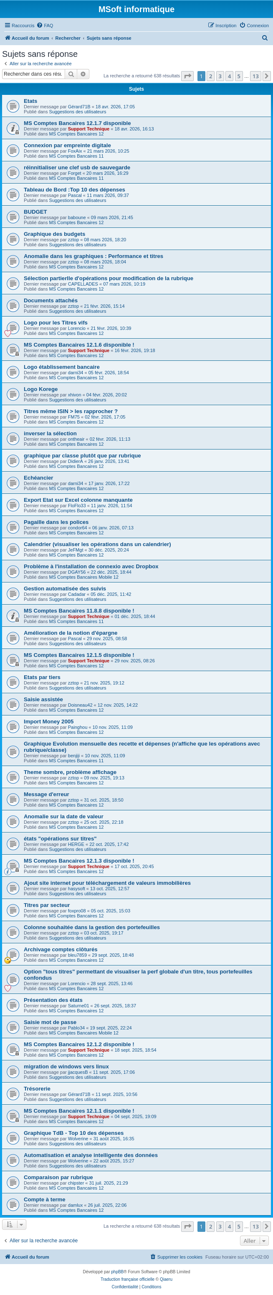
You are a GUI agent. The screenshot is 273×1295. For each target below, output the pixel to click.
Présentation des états (53, 1000)
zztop (73, 239)
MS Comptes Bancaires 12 (76, 133)
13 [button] (256, 76)
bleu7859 (77, 955)
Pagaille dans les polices (56, 522)
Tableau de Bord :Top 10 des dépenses (74, 189)
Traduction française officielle (127, 1279)
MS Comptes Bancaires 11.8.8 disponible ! (79, 611)
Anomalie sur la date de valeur (64, 816)
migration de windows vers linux (66, 1066)
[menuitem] (44, 25)
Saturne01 (78, 1005)
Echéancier (38, 478)
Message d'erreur (46, 794)
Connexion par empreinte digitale (67, 145)
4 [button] (229, 76)
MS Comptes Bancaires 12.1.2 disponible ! (79, 1044)
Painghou (78, 727)
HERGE (76, 844)
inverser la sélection (50, 433)
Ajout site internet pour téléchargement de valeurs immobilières (107, 883)
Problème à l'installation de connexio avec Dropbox (91, 566)
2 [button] (210, 76)
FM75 (74, 416)
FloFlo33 (77, 505)
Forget (74, 173)
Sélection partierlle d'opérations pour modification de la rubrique (108, 278)
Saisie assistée (43, 699)
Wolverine (78, 1138)
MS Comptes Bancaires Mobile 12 (84, 577)
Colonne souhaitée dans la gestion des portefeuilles (92, 927)
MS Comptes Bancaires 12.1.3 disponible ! (79, 861)
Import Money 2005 (48, 721)
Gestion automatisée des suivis (65, 588)
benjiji (74, 755)
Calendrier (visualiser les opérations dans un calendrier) (97, 544)
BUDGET (35, 212)
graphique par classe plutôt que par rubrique (82, 455)
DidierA (75, 461)
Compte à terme (45, 1199)
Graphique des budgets (54, 234)
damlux (75, 1205)
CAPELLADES (83, 283)
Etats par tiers (42, 677)
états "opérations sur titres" (60, 838)
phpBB (117, 1271)
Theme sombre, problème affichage (70, 772)
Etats (30, 101)
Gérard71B (79, 106)
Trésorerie (37, 1089)
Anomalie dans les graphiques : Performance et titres (93, 256)
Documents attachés (51, 300)
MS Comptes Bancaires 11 (76, 155)
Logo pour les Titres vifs (56, 322)
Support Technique (88, 128)
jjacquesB (78, 1072)
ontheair (76, 439)
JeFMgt (75, 549)
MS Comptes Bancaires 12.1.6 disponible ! (79, 345)
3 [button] (220, 76)
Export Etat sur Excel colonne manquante (78, 500)
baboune (77, 217)
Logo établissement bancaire (62, 367)
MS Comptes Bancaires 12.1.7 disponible (77, 123)
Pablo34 (76, 1027)
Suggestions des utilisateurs (77, 111)
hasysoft (76, 888)
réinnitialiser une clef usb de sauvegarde (77, 167)
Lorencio (77, 328)
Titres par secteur (47, 905)
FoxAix (75, 150)
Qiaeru (166, 1279)
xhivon (74, 394)
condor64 (77, 527)
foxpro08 (77, 910)
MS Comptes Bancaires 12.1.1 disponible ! (79, 1111)
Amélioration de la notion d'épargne (70, 633)
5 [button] (239, 76)
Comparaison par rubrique (58, 1177)
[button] (187, 76)
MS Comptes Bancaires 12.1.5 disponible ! (79, 655)
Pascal (75, 195)
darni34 (75, 372)
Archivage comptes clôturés (61, 949)
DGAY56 (77, 572)
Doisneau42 (80, 705)
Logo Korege (41, 389)
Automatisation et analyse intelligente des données (91, 1155)
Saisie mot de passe (50, 1022)
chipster (76, 1182)
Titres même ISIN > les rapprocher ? (71, 411)
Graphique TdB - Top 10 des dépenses (74, 1133)
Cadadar (77, 594)
